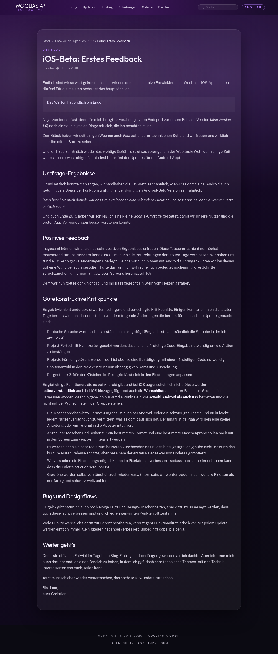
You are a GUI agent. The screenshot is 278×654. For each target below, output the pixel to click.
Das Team (165, 7)
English (253, 7)
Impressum (158, 643)
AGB (141, 643)
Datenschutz (122, 643)
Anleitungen (127, 7)
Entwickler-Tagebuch (70, 41)
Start (46, 41)
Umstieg (107, 7)
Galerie (147, 7)
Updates (89, 7)
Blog (74, 7)
